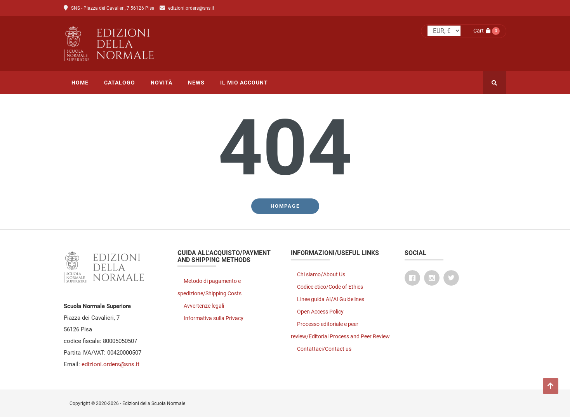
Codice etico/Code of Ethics (330, 287)
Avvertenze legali (204, 306)
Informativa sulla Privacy (213, 318)
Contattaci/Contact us (324, 349)
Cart (481, 31)
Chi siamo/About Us (321, 274)
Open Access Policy (320, 311)
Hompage (285, 206)
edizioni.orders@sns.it (191, 8)
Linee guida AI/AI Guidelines (330, 299)
